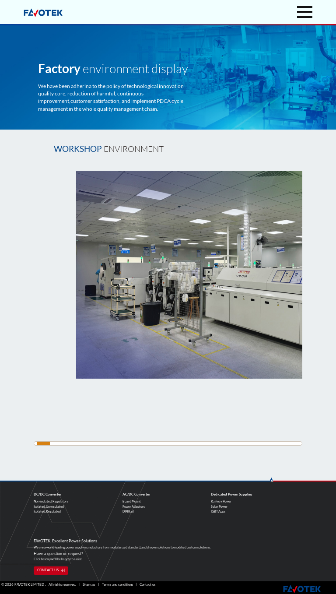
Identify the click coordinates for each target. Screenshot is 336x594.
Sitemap (89, 585)
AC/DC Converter (136, 494)
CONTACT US (48, 570)
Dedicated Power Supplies (231, 494)
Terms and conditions (117, 585)
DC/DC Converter (47, 494)
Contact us (147, 585)
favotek (43, 12)
